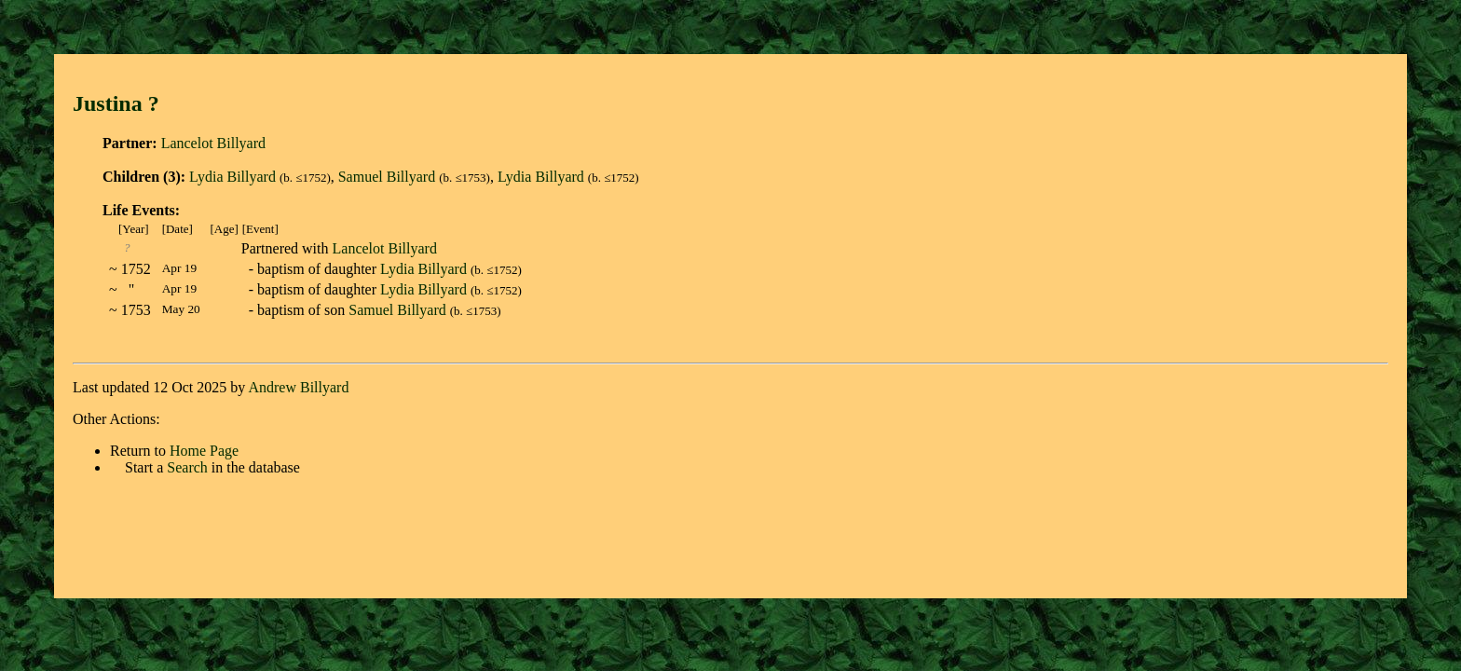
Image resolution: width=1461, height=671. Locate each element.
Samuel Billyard (386, 177)
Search (187, 467)
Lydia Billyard (232, 177)
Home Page (204, 451)
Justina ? (124, 103)
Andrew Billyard (298, 387)
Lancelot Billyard (213, 143)
